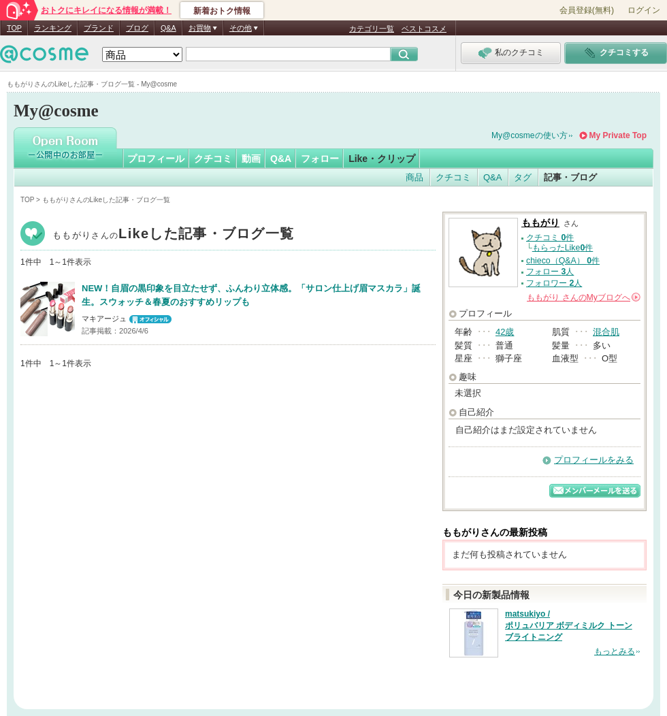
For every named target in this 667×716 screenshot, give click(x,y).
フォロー (320, 158)
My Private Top (618, 135)
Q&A (168, 28)
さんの (583, 297)
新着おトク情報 (221, 11)
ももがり (173, 235)
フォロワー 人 (554, 283)
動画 (251, 158)
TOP (14, 28)
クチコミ (213, 158)
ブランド (99, 28)
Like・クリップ (381, 158)
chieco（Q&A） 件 (563, 260)
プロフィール (155, 158)
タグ (523, 177)
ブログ (137, 28)
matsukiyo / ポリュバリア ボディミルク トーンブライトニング (568, 625)
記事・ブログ (570, 177)
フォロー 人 (550, 271)
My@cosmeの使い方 (529, 135)
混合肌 (606, 332)
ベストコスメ (424, 29)
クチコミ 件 (550, 237)
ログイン (644, 10)
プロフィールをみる (594, 460)
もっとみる (614, 651)
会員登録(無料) (586, 10)
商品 (414, 177)
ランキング (52, 28)
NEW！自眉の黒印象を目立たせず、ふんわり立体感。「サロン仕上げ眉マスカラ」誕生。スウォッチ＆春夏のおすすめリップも (251, 295)
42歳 (504, 332)
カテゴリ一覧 (371, 29)
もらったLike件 (562, 248)
